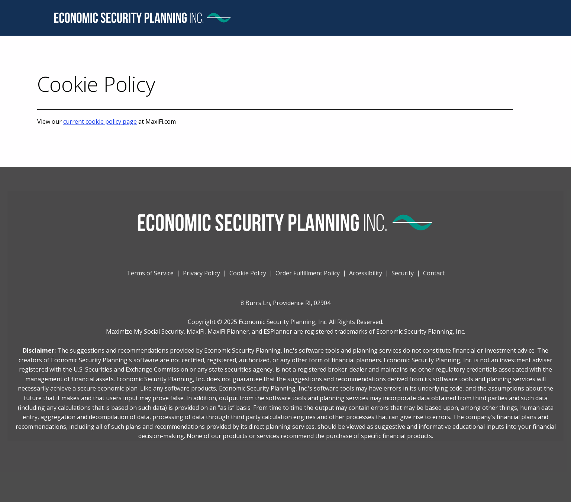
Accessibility (365, 278)
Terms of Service (150, 278)
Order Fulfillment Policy (307, 278)
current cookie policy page (100, 121)
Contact (434, 278)
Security (402, 278)
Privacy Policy (201, 278)
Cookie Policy (247, 278)
